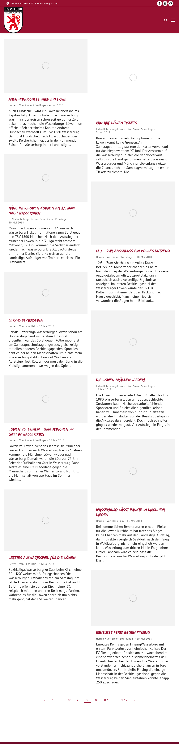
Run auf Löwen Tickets (116, 123)
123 (124, 700)
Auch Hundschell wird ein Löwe (37, 99)
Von (32, 105)
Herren (12, 105)
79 (78, 700)
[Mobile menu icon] (173, 20)
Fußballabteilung (106, 129)
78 (69, 700)
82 (106, 700)
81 (97, 700)
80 (88, 700)
